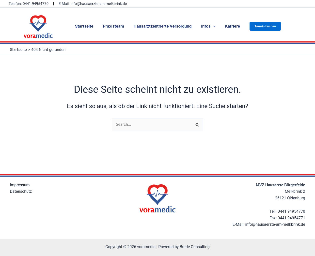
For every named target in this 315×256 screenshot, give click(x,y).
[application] (211, 26)
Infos (207, 26)
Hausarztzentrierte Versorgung (163, 26)
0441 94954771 (291, 218)
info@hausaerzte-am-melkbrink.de (99, 3)
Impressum (20, 185)
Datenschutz (21, 191)
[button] (262, 26)
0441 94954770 (291, 211)
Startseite (86, 26)
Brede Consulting (195, 246)
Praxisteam (114, 26)
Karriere (230, 26)
